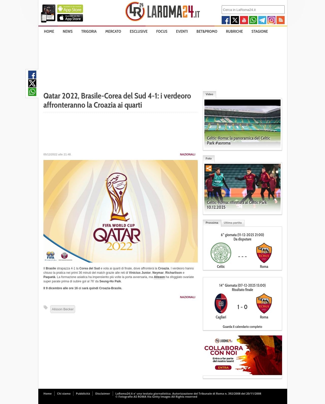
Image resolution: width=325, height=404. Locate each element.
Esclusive (139, 31)
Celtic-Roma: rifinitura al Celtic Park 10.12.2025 (237, 205)
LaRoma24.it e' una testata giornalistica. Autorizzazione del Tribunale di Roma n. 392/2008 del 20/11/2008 (188, 393)
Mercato (113, 31)
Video (209, 94)
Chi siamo (64, 393)
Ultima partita (233, 222)
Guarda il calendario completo (242, 326)
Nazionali (187, 154)
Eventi (182, 31)
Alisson (159, 277)
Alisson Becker (63, 309)
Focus (161, 31)
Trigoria (89, 31)
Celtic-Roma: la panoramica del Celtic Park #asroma (238, 140)
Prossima (212, 222)
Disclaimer (102, 393)
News (68, 31)
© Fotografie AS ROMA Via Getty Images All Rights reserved (156, 396)
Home (49, 31)
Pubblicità (83, 393)
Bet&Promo (207, 31)
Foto (209, 158)
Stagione (260, 31)
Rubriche (234, 31)
